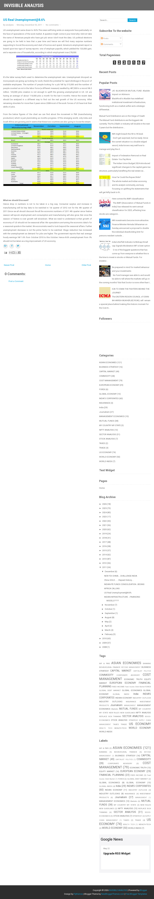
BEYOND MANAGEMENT (131, 667)
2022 (104, 521)
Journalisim (104, 412)
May (107, 621)
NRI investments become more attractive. (130, 220)
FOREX (102, 389)
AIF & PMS (104, 663)
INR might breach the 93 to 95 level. (127, 134)
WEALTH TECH (105, 728)
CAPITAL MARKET (107, 371)
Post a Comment (16, 281)
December (110, 571)
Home (48, 265)
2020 (104, 529)
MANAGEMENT (130, 705)
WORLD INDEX (105, 461)
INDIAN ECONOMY (123, 698)
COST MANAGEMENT (108, 380)
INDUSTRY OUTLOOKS (110, 701)
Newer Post (9, 265)
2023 (104, 516)
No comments (52, 25)
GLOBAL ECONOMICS (132, 690)
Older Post (86, 265)
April (107, 626)
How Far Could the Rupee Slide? (126, 177)
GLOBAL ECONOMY (108, 394)
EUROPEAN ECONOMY (109, 385)
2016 (104, 546)
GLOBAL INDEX (121, 694)
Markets (114, 709)
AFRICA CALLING (112, 588)
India (101, 407)
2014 (104, 554)
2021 (104, 525)
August (108, 617)
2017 (104, 542)
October (109, 609)
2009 (104, 643)
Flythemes (78, 894)
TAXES (102, 443)
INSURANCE (104, 403)
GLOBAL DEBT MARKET (110, 690)
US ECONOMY (105, 452)
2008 (104, 647)
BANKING (147, 663)
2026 (104, 504)
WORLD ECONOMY (107, 457)
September (110, 613)
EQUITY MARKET (107, 771)
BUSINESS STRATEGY (109, 367)
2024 (104, 512)
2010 (104, 638)
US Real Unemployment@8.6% (24, 20)
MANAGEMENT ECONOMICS (112, 416)
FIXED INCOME (118, 687)
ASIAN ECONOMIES (108, 362)
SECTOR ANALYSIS (107, 434)
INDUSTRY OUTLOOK (142, 698)
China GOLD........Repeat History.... (119, 580)
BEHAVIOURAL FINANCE (110, 667)
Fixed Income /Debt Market (134, 687)
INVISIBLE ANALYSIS (24, 5)
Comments (107, 44)
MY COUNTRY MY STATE (110, 425)
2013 (104, 559)
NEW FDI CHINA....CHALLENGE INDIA (120, 576)
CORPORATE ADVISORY (128, 675)
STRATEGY (133, 720)
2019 (104, 533)
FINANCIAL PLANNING (111, 775)
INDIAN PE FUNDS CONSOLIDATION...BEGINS (124, 584)
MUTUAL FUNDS (106, 421)
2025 (104, 508)
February (109, 634)
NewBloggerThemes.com (112, 894)
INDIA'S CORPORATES (109, 398)
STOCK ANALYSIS (107, 439)
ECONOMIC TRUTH (133, 679)
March (108, 630)
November (110, 605)
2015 (104, 550)
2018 (104, 538)
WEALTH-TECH (120, 728)
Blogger (143, 890)
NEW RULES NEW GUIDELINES (122, 713)
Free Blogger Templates (136, 894)
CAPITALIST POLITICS (142, 671)
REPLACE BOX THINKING (110, 716)
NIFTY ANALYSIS (106, 430)
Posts (104, 38)
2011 (104, 567)
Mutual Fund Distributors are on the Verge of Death (122, 116)
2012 (104, 563)
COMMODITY (105, 376)
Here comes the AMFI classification (128, 199)
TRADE (102, 448)
